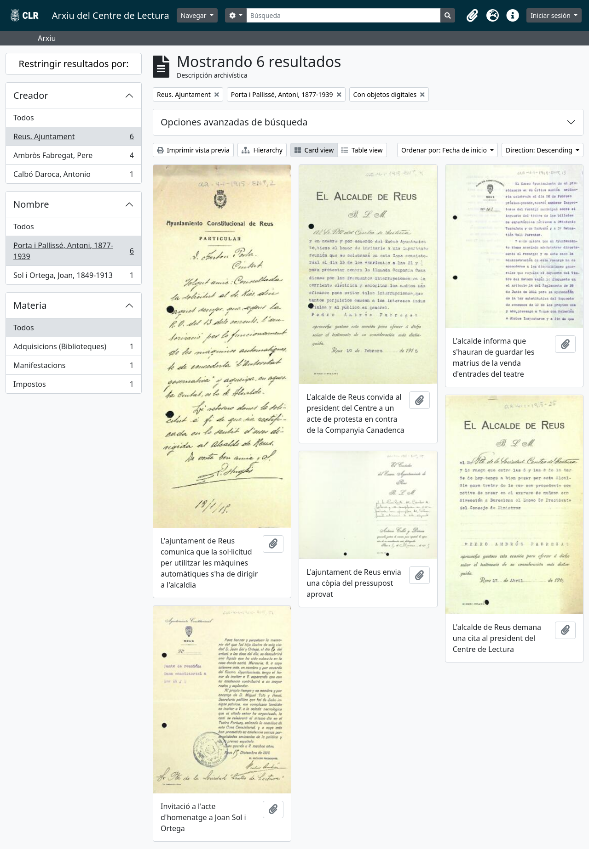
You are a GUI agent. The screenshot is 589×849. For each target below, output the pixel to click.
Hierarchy (262, 150)
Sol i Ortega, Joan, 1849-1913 (73, 277)
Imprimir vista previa (193, 150)
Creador (30, 95)
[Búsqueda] (343, 15)
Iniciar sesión (551, 15)
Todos (23, 118)
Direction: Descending (540, 150)
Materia (30, 305)
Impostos (73, 386)
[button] (472, 16)
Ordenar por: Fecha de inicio (445, 150)
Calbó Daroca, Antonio (73, 176)
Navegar (194, 15)
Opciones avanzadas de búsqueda (234, 122)
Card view (314, 150)
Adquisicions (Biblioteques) (73, 348)
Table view (361, 150)
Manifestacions (73, 367)
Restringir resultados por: (73, 63)
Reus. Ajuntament (73, 138)
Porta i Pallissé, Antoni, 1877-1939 (73, 250)
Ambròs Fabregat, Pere (73, 157)
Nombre (31, 204)
